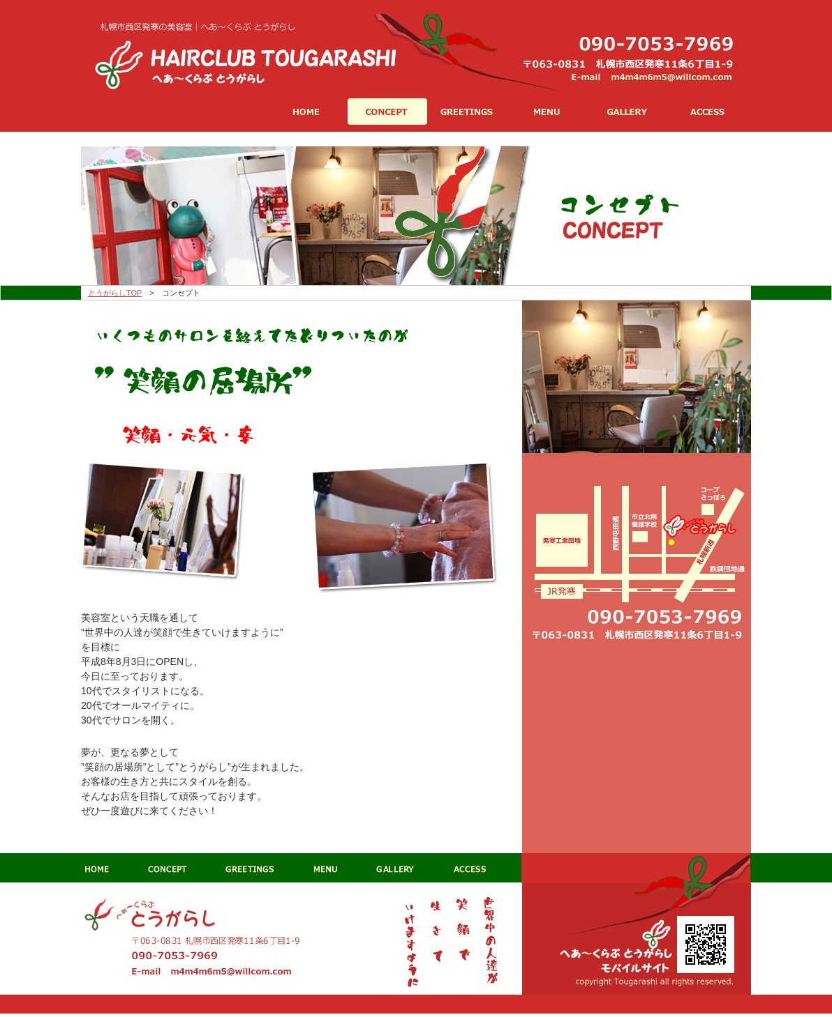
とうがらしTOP (115, 293)
